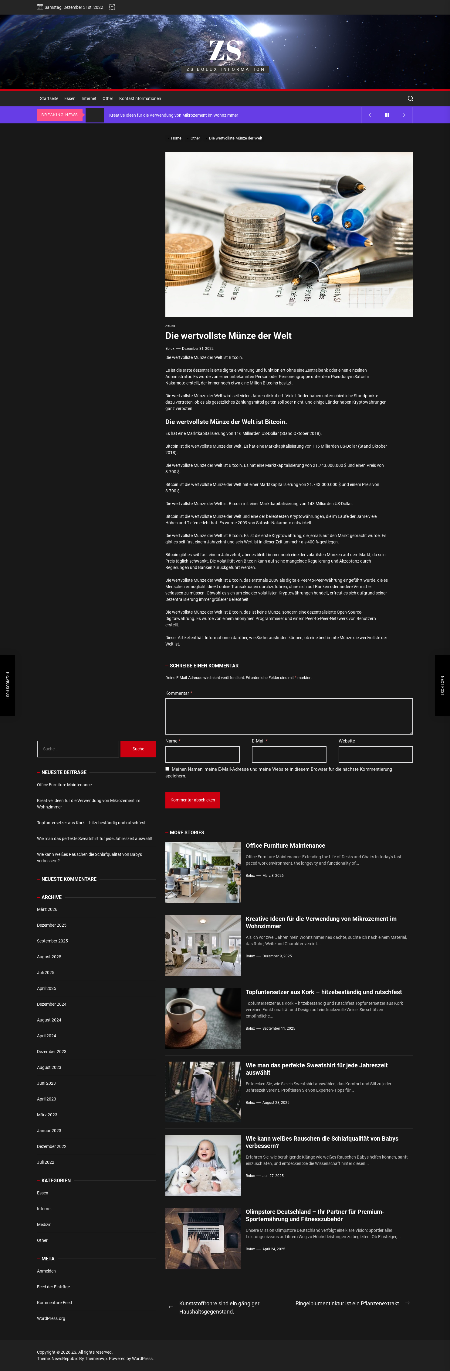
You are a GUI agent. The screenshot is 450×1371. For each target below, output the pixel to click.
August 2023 (49, 1067)
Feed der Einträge (53, 1286)
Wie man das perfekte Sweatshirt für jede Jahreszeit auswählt (95, 838)
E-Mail (260, 741)
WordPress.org (51, 1318)
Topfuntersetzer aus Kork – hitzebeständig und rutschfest (324, 992)
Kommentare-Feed (54, 1302)
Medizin (44, 1224)
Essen (70, 98)
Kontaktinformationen (140, 98)
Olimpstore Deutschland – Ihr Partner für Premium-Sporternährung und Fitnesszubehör (315, 1215)
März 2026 (47, 909)
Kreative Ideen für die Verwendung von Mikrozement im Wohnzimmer (88, 803)
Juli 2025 (45, 972)
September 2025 (52, 941)
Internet (89, 98)
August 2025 (49, 956)
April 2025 (46, 988)
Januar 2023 (49, 1130)
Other (108, 98)
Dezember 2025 (51, 925)
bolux (169, 348)
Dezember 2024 (51, 1004)
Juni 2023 (46, 1083)
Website (347, 741)
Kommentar (178, 693)
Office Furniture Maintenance (285, 845)
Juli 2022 (45, 1162)
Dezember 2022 (51, 1146)
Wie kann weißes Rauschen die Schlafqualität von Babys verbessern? (89, 857)
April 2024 (46, 1035)
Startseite (49, 98)
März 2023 (47, 1114)
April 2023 (46, 1099)
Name (173, 741)
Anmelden (46, 1271)
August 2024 (49, 1020)
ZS (225, 49)
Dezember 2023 (51, 1051)
